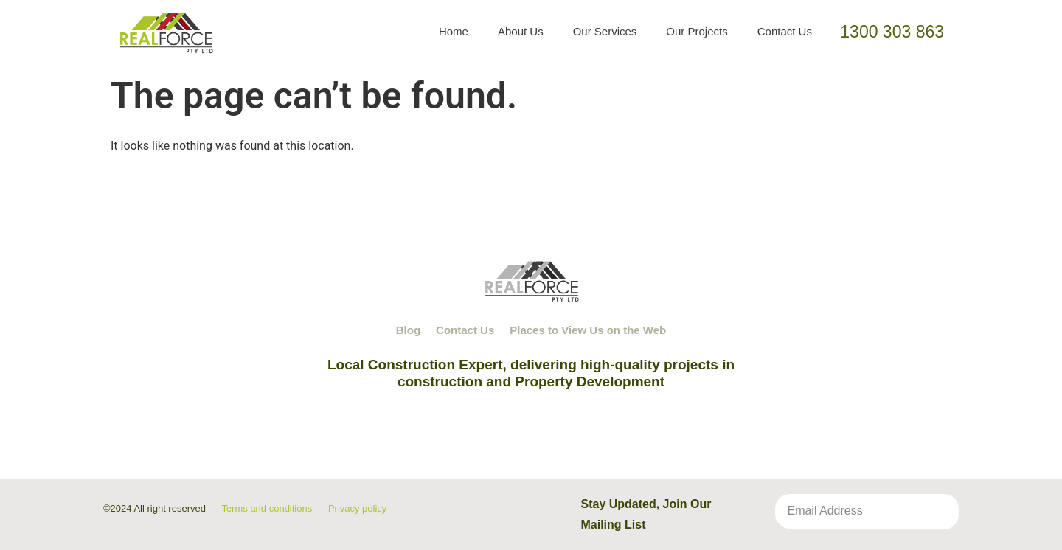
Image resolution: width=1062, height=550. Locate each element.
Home (453, 31)
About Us (521, 31)
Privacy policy (357, 508)
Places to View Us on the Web (588, 330)
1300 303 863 (892, 31)
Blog (408, 330)
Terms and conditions (266, 508)
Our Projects (696, 31)
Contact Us (784, 31)
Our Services (605, 31)
